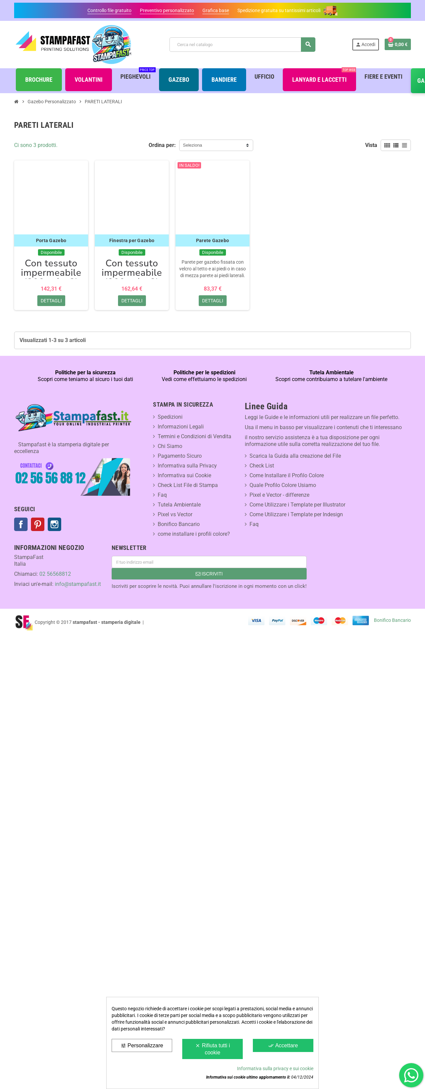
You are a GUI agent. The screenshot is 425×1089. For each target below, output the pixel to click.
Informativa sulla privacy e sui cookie (275, 1068)
